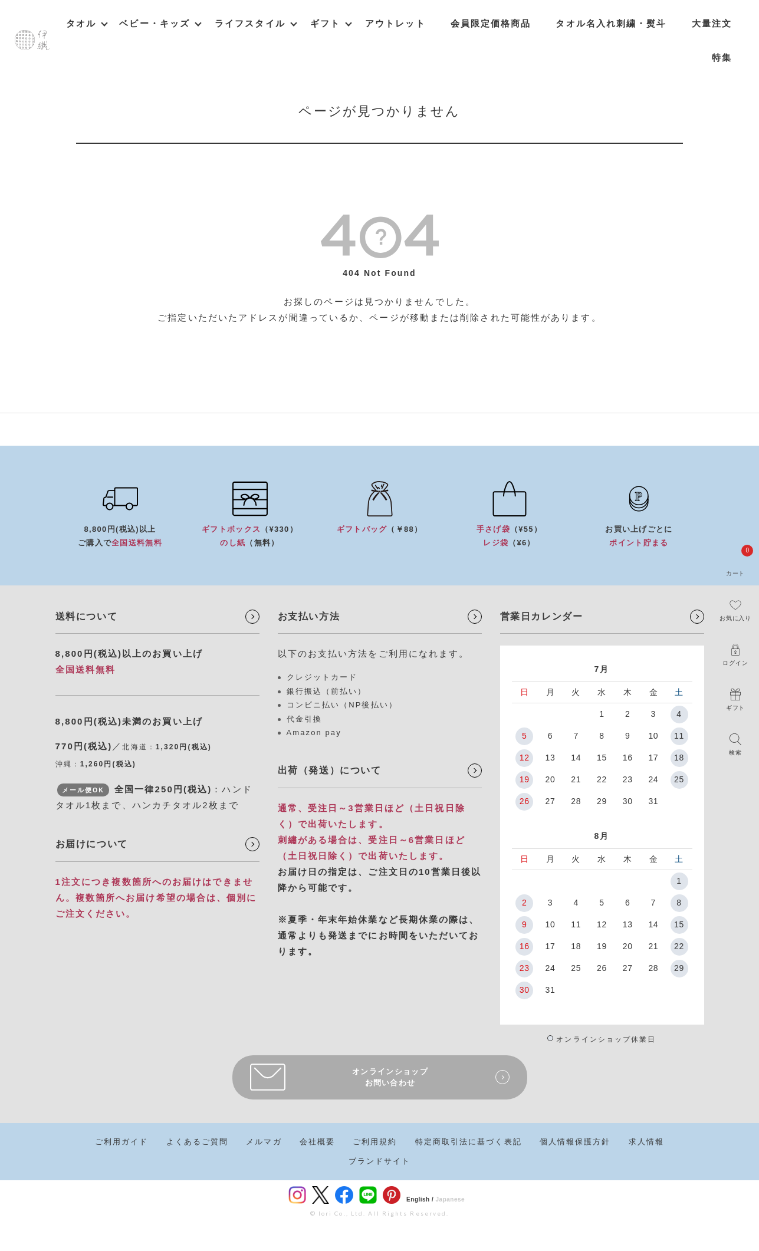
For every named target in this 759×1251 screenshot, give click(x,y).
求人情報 (646, 1141)
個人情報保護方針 (575, 1141)
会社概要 (317, 1141)
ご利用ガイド (122, 1141)
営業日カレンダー (541, 616)
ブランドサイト (380, 1161)
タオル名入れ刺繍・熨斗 (611, 23)
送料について (86, 616)
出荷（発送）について (330, 770)
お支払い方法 (309, 616)
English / (419, 1199)
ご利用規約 (375, 1141)
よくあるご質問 (197, 1141)
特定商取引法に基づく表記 (468, 1141)
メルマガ (263, 1141)
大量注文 (712, 23)
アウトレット (395, 23)
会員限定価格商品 (491, 23)
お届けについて (91, 844)
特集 (722, 57)
